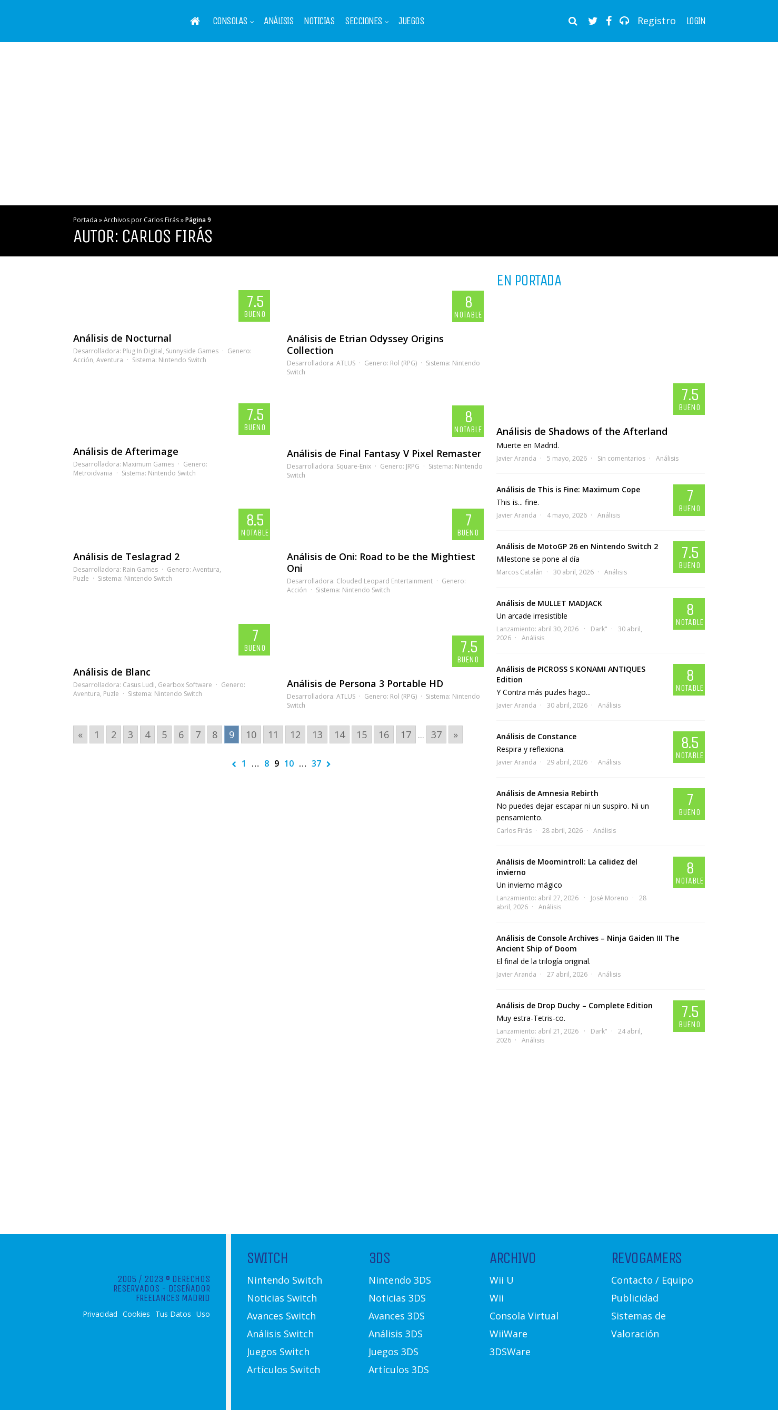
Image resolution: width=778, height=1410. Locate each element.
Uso (203, 1314)
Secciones (363, 21)
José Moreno (610, 897)
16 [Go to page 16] (383, 734)
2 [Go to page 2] (113, 734)
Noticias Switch (282, 1298)
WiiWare (508, 1333)
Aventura (109, 359)
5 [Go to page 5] (164, 734)
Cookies (136, 1314)
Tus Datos (173, 1314)
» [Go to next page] (455, 734)
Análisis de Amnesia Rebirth (547, 793)
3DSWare (510, 1351)
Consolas (230, 21)
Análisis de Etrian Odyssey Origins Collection (365, 344)
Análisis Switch (280, 1333)
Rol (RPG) (403, 363)
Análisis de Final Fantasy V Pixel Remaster (384, 453)
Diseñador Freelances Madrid (173, 1293)
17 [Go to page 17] (406, 734)
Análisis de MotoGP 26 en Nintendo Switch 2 (577, 546)
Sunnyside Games (192, 350)
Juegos (411, 21)
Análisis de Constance (536, 736)
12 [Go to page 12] (295, 734)
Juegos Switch (278, 1351)
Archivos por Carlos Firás (141, 219)
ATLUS (345, 363)
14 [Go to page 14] (339, 734)
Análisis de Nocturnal (122, 338)
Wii (497, 1298)
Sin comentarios (621, 458)
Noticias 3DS (397, 1298)
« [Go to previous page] (80, 734)
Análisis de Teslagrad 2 (126, 556)
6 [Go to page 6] (181, 734)
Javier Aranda (516, 458)
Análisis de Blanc (112, 672)
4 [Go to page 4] (147, 734)
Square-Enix (353, 466)
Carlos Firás (514, 830)
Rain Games (140, 569)
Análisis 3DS (395, 1333)
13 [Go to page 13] (317, 734)
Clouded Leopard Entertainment (384, 581)
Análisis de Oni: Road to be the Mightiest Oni (381, 562)
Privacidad (100, 1314)
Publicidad (635, 1298)
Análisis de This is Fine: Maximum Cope (568, 489)
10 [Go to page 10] (251, 734)
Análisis (278, 21)
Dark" (599, 628)
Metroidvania (93, 473)
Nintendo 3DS (399, 1280)
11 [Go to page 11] (273, 734)
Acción (83, 359)
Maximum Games (148, 464)
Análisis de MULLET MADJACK (549, 603)
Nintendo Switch (182, 359)
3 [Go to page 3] (130, 734)
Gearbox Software (185, 684)
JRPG (413, 466)
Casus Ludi (139, 684)
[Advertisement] (389, 123)
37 (316, 763)
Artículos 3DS (398, 1369)
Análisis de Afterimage (125, 451)
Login (695, 21)
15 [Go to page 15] (361, 734)
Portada (85, 219)
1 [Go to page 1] (96, 734)
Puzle (81, 578)
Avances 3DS (396, 1315)
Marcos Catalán (519, 572)
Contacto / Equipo (652, 1280)
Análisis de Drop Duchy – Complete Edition (574, 1005)
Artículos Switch (283, 1369)
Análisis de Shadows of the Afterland (581, 431)
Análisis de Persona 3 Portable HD (365, 683)
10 (289, 763)
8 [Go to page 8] (214, 734)
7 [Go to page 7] (198, 734)
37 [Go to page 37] (436, 734)
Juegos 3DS (393, 1351)
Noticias (319, 21)
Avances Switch (281, 1315)
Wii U (502, 1280)
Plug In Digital (143, 350)
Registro (656, 20)
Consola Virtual (524, 1315)
